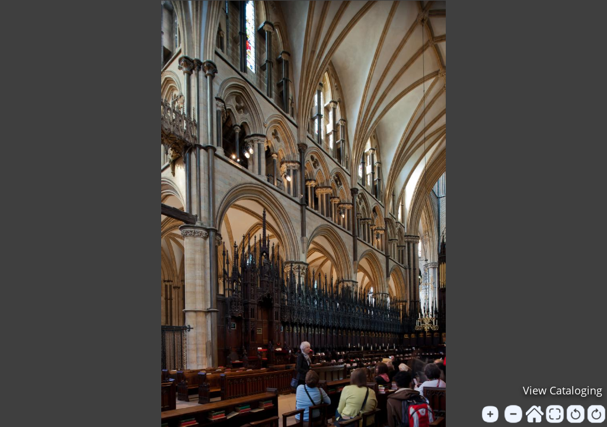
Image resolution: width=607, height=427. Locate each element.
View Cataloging (562, 390)
